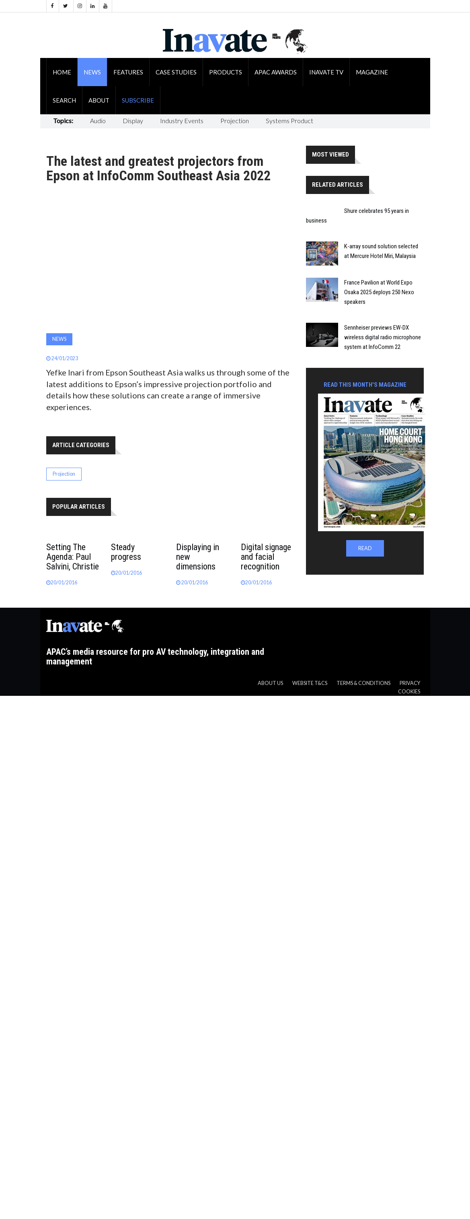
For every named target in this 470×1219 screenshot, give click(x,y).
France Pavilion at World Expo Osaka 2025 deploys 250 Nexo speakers (379, 292)
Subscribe (138, 100)
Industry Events (181, 120)
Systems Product (289, 120)
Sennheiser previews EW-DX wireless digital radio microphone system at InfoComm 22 (382, 337)
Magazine (372, 72)
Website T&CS (309, 683)
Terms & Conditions (363, 683)
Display (133, 120)
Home (62, 72)
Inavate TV (326, 72)
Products (225, 72)
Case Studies (176, 72)
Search (64, 100)
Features (128, 72)
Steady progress (126, 552)
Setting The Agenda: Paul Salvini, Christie (72, 556)
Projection (234, 120)
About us (270, 683)
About (98, 100)
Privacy (410, 683)
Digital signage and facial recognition (266, 556)
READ (365, 548)
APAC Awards (275, 72)
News (92, 72)
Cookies (409, 692)
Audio (98, 120)
